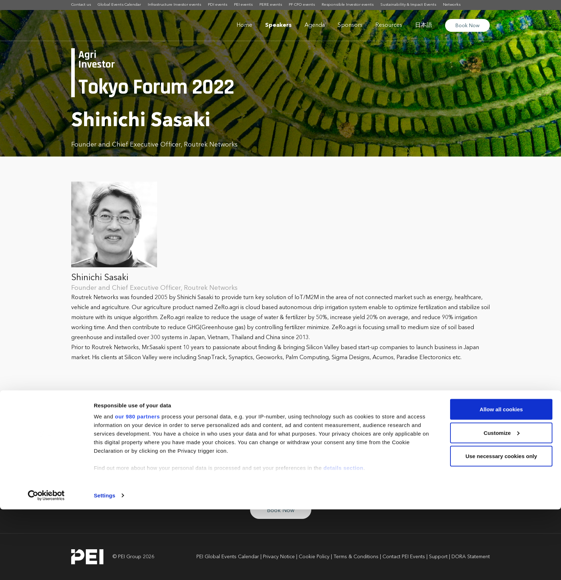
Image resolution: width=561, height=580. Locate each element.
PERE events (270, 5)
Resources (388, 25)
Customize (501, 503)
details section (343, 538)
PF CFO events (302, 5)
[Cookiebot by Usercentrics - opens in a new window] (46, 566)
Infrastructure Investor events (174, 5)
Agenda (314, 25)
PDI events (217, 5)
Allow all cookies (501, 480)
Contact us (81, 5)
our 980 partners (137, 487)
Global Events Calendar (119, 5)
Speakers (278, 25)
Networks (451, 5)
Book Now (467, 25)
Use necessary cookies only (501, 527)
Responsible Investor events (348, 5)
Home (244, 25)
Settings (104, 566)
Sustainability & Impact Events (408, 5)
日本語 (423, 25)
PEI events (243, 5)
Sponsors (350, 25)
